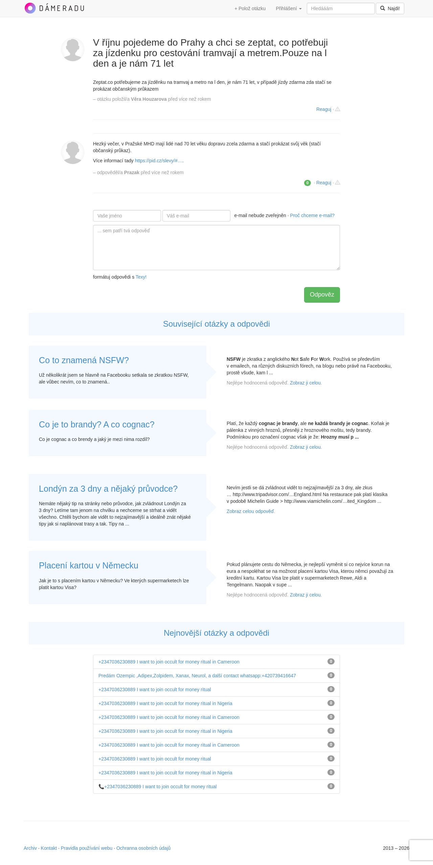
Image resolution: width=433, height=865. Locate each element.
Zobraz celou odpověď (250, 511)
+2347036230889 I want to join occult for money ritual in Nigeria (165, 703)
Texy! (141, 277)
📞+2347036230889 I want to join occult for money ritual (157, 786)
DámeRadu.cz (54, 8)
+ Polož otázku (250, 8)
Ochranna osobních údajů (143, 848)
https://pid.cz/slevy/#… (158, 160)
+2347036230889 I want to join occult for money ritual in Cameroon (169, 661)
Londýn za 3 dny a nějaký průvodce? (108, 488)
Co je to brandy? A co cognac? (97, 424)
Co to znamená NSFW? (84, 360)
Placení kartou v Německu (88, 565)
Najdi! (390, 8)
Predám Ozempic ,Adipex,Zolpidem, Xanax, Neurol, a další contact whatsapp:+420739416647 (197, 675)
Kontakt (49, 848)
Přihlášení (288, 8)
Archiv (30, 848)
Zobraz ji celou (305, 382)
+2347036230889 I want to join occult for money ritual (154, 689)
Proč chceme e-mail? (312, 215)
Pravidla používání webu (87, 848)
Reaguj (323, 109)
